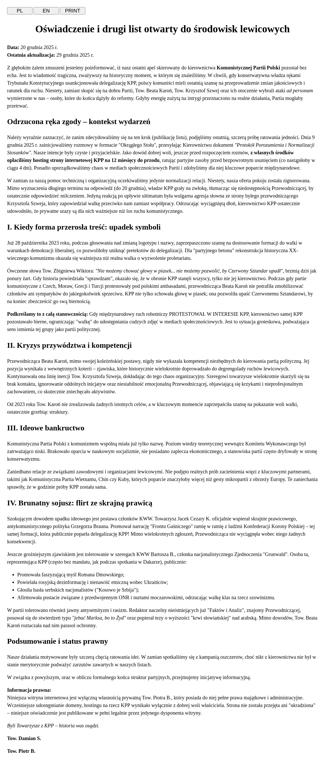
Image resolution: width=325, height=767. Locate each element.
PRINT (72, 10)
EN (46, 10)
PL (20, 10)
